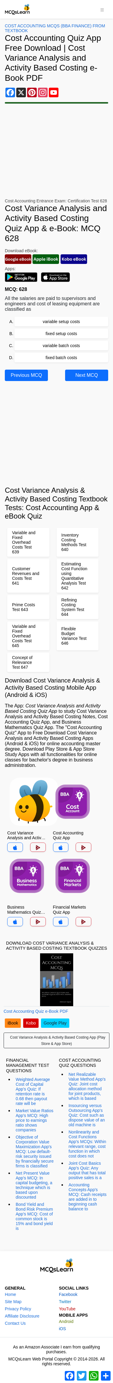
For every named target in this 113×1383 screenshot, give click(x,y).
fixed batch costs (61, 357)
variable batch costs (61, 345)
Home (10, 1294)
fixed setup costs (61, 333)
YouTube (67, 1308)
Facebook (68, 1294)
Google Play (55, 1023)
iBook (13, 1023)
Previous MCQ (26, 375)
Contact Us (15, 1323)
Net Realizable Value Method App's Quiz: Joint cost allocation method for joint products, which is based (87, 1086)
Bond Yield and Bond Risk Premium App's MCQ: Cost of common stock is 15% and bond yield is (34, 1216)
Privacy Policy (18, 1308)
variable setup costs (61, 321)
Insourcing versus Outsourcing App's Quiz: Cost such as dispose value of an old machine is (87, 1115)
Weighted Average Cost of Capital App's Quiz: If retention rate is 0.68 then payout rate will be (33, 1091)
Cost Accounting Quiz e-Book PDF (36, 1011)
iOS (62, 1328)
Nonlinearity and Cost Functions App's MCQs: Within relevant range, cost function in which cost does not (87, 1144)
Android (66, 1321)
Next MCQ (86, 375)
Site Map (13, 1301)
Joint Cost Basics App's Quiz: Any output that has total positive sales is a (87, 1170)
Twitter (65, 1301)
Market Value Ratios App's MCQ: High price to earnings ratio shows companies (34, 1120)
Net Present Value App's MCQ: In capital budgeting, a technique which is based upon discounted (34, 1185)
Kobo (31, 1023)
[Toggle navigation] (102, 9)
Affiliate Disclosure (22, 1316)
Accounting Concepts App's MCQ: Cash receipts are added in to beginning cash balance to (88, 1196)
